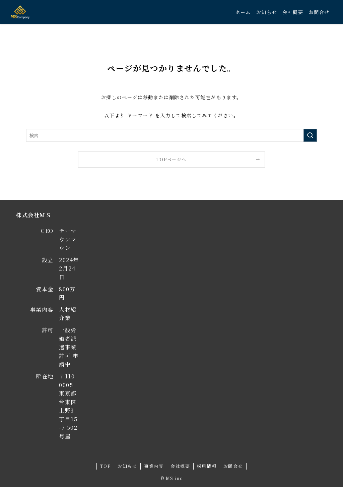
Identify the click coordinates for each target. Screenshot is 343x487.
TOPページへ (171, 159)
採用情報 (206, 466)
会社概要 (180, 466)
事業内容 (153, 466)
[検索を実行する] (310, 135)
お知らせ (127, 466)
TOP (105, 466)
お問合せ (233, 466)
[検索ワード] (171, 135)
